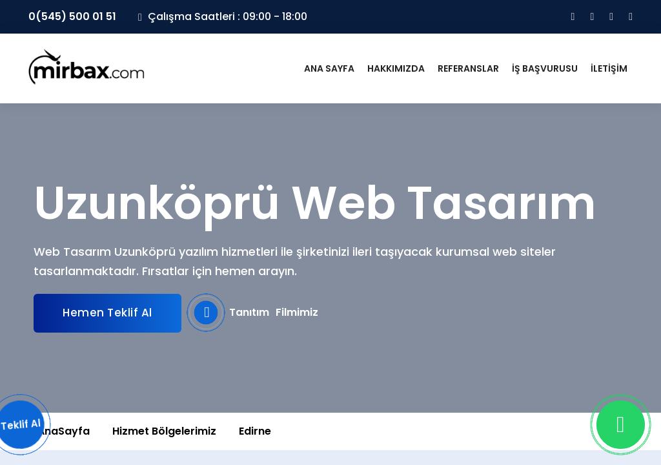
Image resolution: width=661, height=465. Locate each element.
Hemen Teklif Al (107, 312)
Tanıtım (253, 312)
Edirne (255, 431)
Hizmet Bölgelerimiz (164, 431)
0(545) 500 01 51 (72, 16)
